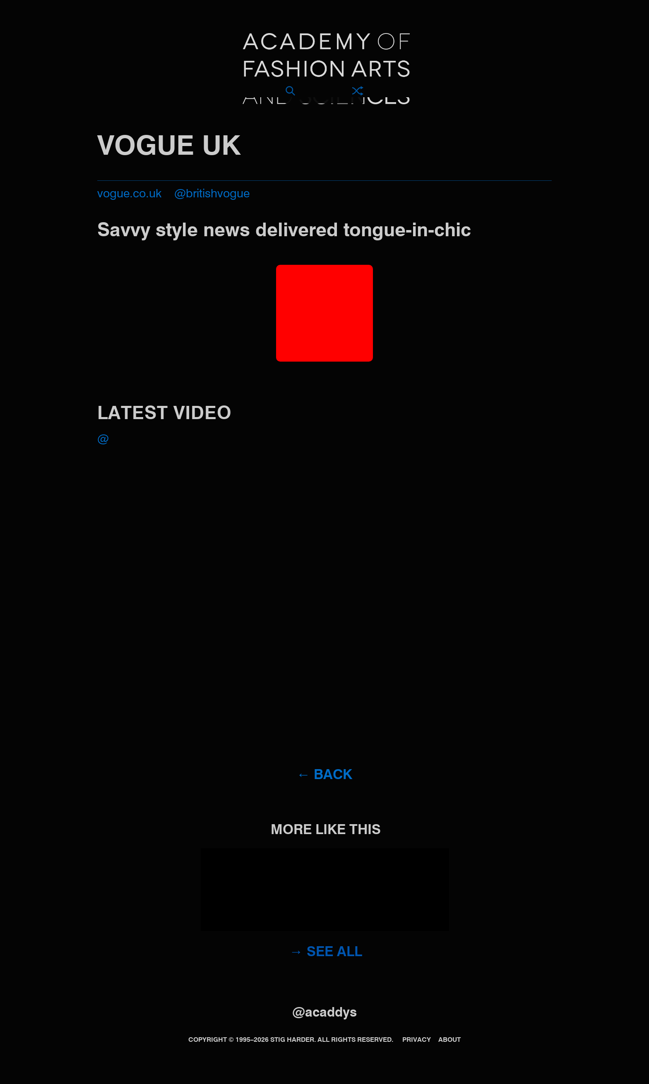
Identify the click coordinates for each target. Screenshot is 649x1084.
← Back (325, 775)
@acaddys (324, 1013)
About (449, 1040)
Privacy (416, 1040)
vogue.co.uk (129, 194)
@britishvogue (212, 194)
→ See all (325, 952)
